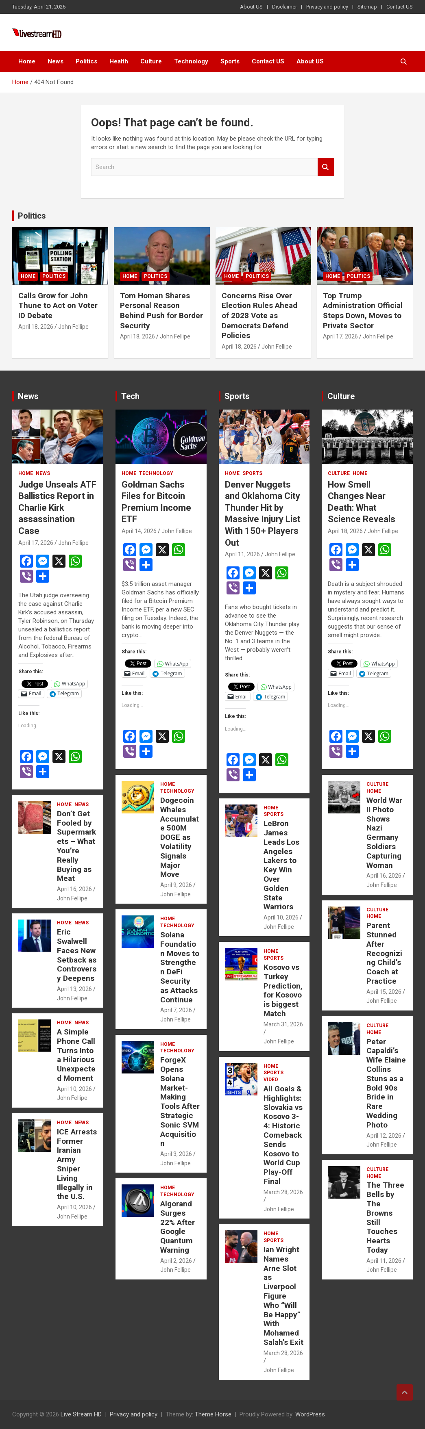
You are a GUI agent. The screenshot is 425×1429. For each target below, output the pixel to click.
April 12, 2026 (383, 1135)
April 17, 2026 (340, 336)
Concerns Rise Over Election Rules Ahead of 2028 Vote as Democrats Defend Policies (259, 315)
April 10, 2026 (74, 1089)
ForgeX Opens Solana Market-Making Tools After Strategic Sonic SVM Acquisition (180, 1101)
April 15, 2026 (383, 992)
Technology (191, 61)
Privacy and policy (327, 7)
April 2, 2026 (176, 1261)
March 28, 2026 (283, 1192)
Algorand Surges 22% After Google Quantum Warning (177, 1227)
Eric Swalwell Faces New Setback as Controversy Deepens (76, 955)
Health (118, 61)
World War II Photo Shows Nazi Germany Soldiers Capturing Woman (384, 833)
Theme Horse (213, 1414)
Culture (151, 61)
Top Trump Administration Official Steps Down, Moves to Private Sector (363, 310)
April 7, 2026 (176, 1010)
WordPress (310, 1414)
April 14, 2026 (139, 531)
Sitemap (367, 7)
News (55, 61)
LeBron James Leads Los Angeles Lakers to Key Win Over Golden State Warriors (281, 865)
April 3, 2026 (176, 1154)
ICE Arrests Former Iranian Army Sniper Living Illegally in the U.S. (77, 1164)
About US (251, 7)
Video (271, 1079)
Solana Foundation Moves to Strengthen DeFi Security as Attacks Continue (179, 967)
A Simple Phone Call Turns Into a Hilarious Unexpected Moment (76, 1055)
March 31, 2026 (283, 1024)
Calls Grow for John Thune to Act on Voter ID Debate (58, 305)
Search (326, 167)
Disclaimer (284, 7)
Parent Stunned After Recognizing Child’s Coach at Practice (384, 953)
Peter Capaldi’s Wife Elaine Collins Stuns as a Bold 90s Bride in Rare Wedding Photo (386, 1083)
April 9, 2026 (176, 885)
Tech (130, 396)
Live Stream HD (81, 1414)
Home (26, 61)
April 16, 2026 (74, 889)
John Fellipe (73, 326)
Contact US (399, 7)
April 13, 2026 (74, 989)
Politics (86, 61)
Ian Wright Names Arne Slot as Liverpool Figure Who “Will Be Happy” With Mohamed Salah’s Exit (283, 1296)
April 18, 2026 (35, 326)
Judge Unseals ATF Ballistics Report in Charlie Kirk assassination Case (57, 507)
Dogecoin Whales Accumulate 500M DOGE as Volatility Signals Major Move (179, 837)
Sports (230, 61)
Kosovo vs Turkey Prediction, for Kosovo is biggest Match (283, 990)
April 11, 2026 (242, 554)
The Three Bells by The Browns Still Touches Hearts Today (385, 1217)
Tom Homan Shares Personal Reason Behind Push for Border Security (161, 310)
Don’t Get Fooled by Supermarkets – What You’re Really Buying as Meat (76, 846)
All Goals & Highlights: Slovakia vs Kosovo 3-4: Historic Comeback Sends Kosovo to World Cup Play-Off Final (283, 1135)
